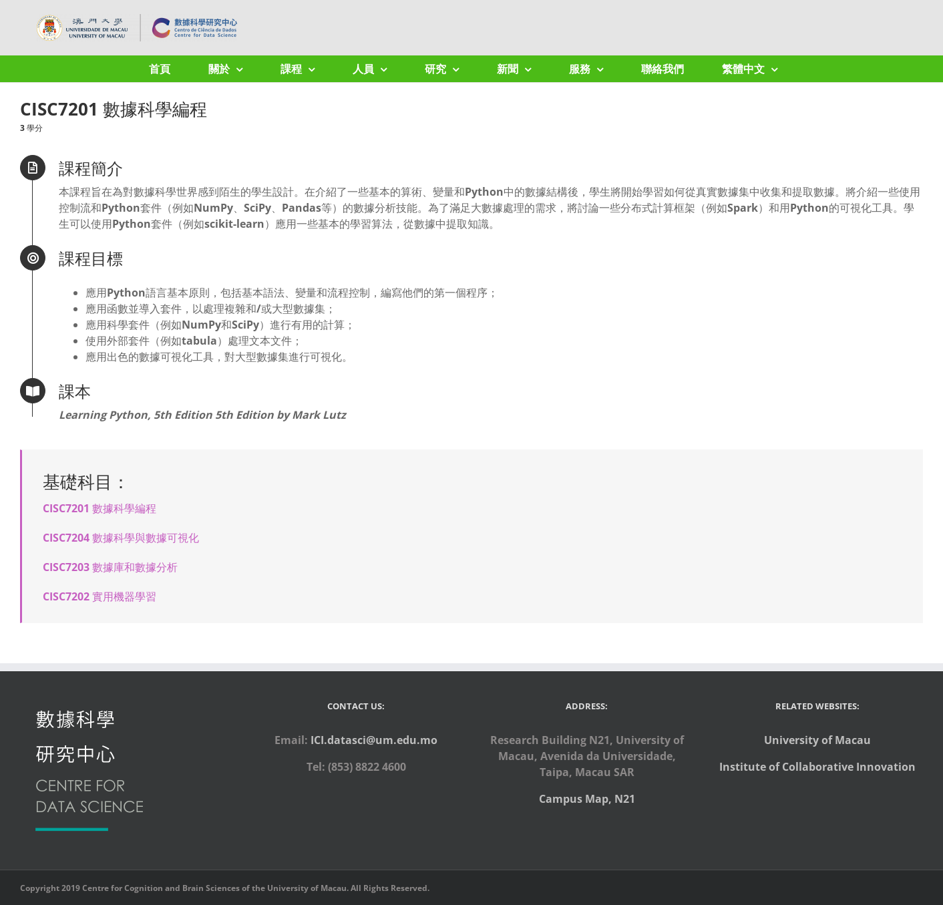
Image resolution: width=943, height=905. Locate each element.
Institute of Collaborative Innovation (817, 766)
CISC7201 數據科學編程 (99, 508)
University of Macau (817, 740)
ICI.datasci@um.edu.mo (374, 740)
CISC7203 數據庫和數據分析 (110, 567)
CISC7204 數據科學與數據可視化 (121, 537)
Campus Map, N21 (587, 798)
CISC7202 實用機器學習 (99, 596)
